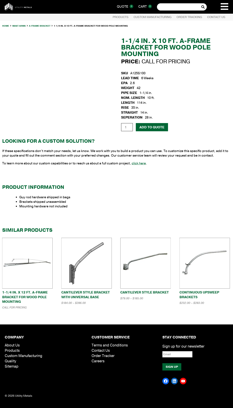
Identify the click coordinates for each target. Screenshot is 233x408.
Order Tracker (103, 355)
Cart (145, 6)
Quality (10, 361)
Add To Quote (151, 127)
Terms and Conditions (110, 345)
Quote (125, 6)
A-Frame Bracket (39, 25)
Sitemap (11, 366)
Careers (98, 361)
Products (121, 17)
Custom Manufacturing (152, 17)
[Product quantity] (127, 127)
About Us (12, 345)
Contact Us (216, 17)
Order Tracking (189, 17)
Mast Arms (19, 25)
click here (139, 163)
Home (5, 25)
